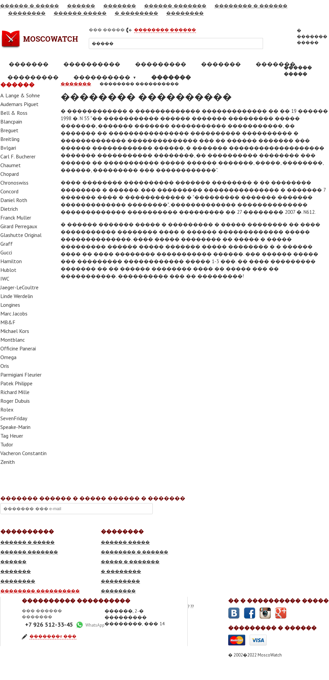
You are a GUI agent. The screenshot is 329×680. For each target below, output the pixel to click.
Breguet (9, 130)
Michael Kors (14, 331)
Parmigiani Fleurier (21, 374)
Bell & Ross (13, 112)
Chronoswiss (14, 182)
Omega (8, 357)
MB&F (7, 322)
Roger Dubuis (15, 400)
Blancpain (11, 121)
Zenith (7, 461)
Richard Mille (14, 392)
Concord (9, 191)
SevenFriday (13, 418)
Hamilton (11, 261)
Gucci (6, 252)
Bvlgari (8, 147)
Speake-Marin (15, 427)
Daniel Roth (13, 200)
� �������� (136, 13)
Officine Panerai (18, 348)
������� (119, 6)
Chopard (9, 174)
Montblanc (12, 339)
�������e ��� (52, 636)
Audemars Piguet (19, 104)
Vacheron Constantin (23, 453)
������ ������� (175, 6)
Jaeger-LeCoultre (19, 287)
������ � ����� (29, 6)
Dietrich (9, 208)
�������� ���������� (40, 591)
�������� (27, 13)
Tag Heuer (11, 435)
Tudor (6, 444)
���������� (91, 64)
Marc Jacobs (13, 313)
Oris (4, 365)
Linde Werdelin (16, 296)
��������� (160, 64)
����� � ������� (130, 562)
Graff (6, 243)
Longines (10, 304)
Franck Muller (15, 217)
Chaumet (10, 165)
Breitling (9, 139)
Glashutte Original (21, 235)
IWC (4, 278)
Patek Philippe (16, 383)
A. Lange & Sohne (20, 95)
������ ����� (80, 13)
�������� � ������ (250, 6)
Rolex (6, 409)
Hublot (8, 269)
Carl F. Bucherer (18, 156)
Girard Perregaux (18, 226)
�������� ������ (165, 30)
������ (81, 6)
